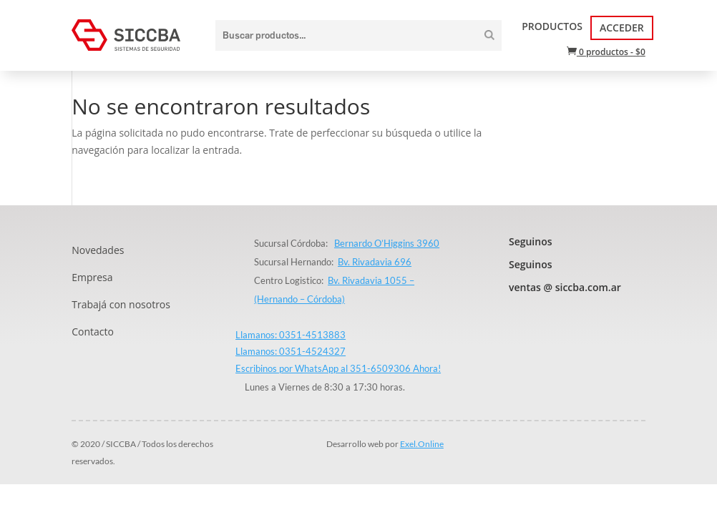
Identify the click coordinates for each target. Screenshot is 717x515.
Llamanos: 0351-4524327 (290, 351)
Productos (552, 26)
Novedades (98, 250)
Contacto (93, 331)
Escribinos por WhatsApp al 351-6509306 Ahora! (338, 368)
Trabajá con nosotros (121, 304)
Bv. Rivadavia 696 (374, 262)
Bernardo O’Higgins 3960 (386, 243)
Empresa (92, 277)
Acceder (622, 27)
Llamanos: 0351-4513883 (290, 334)
